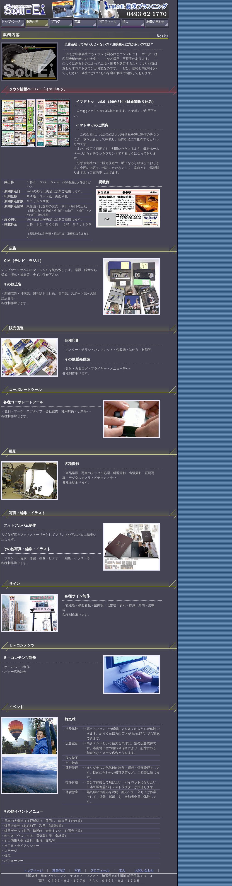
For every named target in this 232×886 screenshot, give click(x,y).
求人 (122, 870)
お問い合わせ (144, 870)
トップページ (33, 870)
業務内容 (58, 870)
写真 (78, 870)
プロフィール (99, 870)
